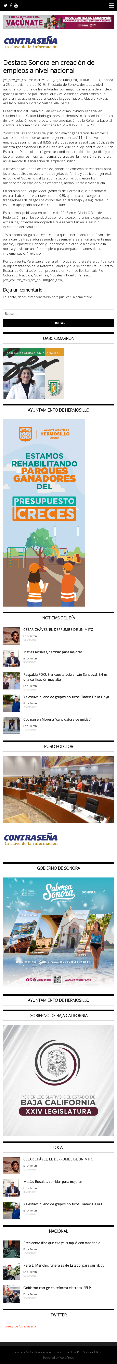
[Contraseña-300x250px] (33, 397)
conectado (43, 297)
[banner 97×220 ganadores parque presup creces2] (44, 605)
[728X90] (58, 27)
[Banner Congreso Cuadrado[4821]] (58, 1135)
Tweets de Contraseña (19, 1326)
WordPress (67, 1358)
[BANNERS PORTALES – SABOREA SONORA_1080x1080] (58, 987)
